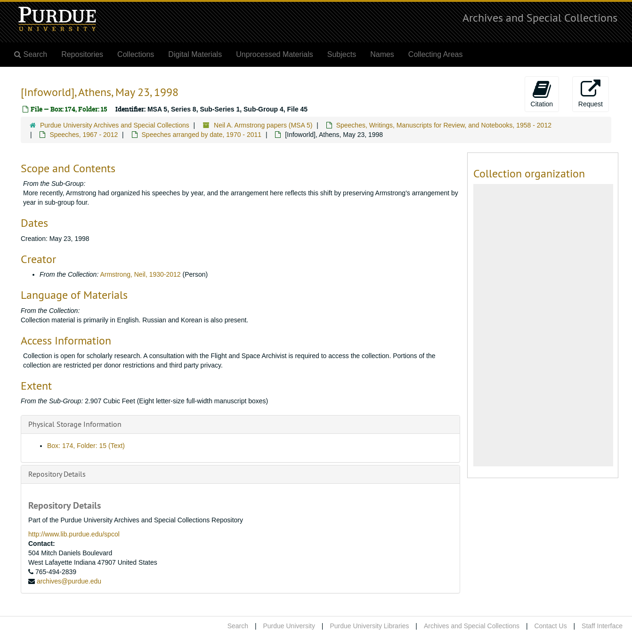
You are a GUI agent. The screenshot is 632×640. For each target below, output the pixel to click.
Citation (542, 94)
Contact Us (550, 626)
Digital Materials (195, 54)
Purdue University (289, 626)
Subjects (341, 54)
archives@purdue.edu (69, 581)
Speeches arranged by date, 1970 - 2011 (202, 134)
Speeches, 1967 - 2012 (83, 134)
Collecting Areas (435, 54)
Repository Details (57, 474)
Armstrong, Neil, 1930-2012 (140, 274)
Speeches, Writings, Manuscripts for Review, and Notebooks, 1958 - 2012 (443, 125)
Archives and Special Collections (539, 17)
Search (237, 626)
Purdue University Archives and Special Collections (114, 125)
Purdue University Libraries (369, 626)
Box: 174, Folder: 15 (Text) (86, 445)
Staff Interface (602, 626)
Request (590, 94)
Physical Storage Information (75, 424)
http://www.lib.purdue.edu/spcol (74, 534)
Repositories (82, 54)
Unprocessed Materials (274, 54)
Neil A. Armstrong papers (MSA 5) (263, 125)
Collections (135, 54)
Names (382, 54)
